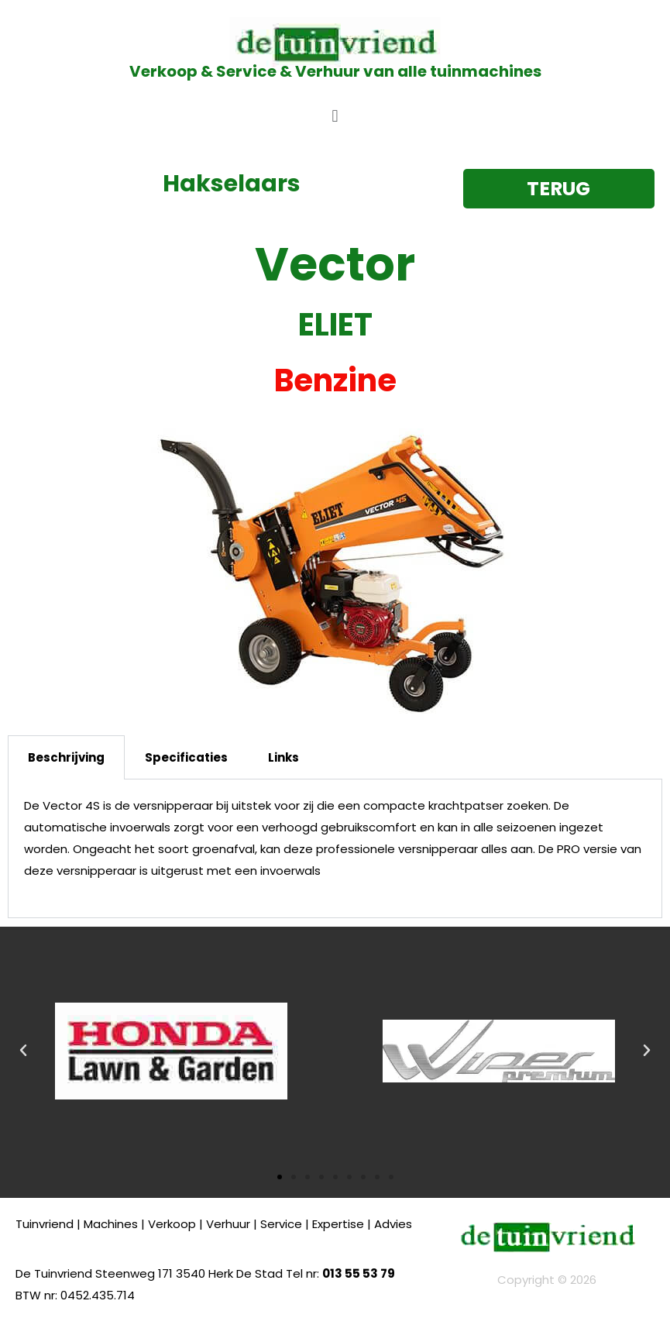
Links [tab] (283, 757)
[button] (335, 116)
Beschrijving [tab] (66, 757)
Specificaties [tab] (186, 757)
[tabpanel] (335, 848)
